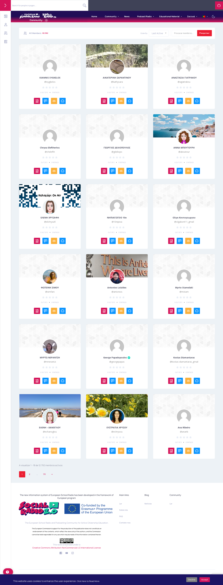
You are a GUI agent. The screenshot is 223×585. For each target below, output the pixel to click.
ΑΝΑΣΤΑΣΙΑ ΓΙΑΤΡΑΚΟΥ (184, 77)
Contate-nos (124, 522)
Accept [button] (204, 579)
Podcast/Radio (144, 16)
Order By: (144, 33)
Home (94, 16)
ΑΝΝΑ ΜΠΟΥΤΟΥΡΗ (184, 147)
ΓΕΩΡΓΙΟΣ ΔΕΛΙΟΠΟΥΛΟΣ (117, 147)
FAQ (121, 516)
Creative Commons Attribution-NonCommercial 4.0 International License (66, 547)
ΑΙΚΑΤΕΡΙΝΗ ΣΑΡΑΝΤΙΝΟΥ (117, 77)
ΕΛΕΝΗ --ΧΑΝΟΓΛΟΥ (50, 427)
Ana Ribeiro (184, 427)
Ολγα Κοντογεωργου (184, 217)
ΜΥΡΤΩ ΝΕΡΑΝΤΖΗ (50, 357)
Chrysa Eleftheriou (50, 147)
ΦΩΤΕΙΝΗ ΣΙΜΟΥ (50, 287)
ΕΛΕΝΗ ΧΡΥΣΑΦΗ (50, 217)
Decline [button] (191, 579)
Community (110, 16)
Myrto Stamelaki (184, 287)
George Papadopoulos (116, 357)
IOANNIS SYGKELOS (49, 77)
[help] (8, 572)
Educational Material (169, 16)
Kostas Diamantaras (184, 357)
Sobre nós (123, 510)
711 (44, 474)
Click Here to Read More (88, 581)
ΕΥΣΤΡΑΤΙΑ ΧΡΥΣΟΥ (117, 427)
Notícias (148, 503)
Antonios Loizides (116, 287)
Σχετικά (191, 16)
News (126, 16)
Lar (120, 503)
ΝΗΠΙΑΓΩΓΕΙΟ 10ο (117, 217)
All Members (38, 33)
